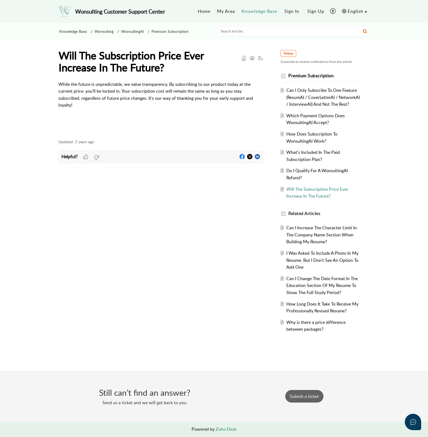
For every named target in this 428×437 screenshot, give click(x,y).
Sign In (291, 11)
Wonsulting (104, 31)
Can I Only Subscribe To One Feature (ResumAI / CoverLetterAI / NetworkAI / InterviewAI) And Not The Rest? (323, 97)
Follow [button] (288, 53)
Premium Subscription (170, 31)
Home (204, 11)
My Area (226, 11)
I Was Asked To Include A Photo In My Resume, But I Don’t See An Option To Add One (322, 260)
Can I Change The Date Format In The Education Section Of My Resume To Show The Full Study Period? (322, 285)
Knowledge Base (259, 11)
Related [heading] (304, 213)
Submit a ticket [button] (304, 396)
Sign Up (315, 11)
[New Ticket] (304, 396)
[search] (294, 31)
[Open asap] (413, 422)
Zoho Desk (226, 429)
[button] (333, 11)
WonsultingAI (132, 31)
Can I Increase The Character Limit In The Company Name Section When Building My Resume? (321, 235)
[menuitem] (204, 11)
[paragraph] (160, 95)
